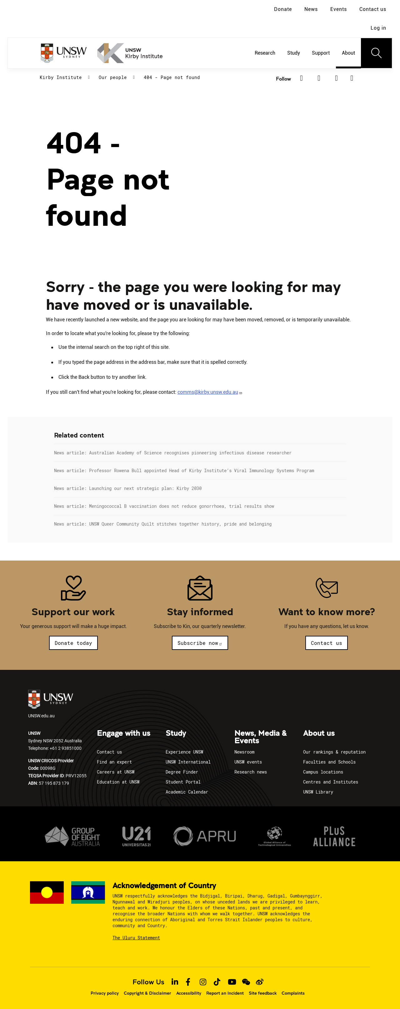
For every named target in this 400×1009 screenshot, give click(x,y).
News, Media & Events (260, 737)
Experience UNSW (184, 752)
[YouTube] (336, 78)
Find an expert (114, 762)
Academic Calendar (187, 792)
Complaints (293, 993)
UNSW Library (318, 792)
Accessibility (188, 993)
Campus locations (323, 772)
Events (338, 9)
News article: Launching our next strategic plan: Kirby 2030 (128, 488)
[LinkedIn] (319, 78)
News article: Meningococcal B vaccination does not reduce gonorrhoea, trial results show (164, 506)
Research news (250, 772)
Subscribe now (200, 643)
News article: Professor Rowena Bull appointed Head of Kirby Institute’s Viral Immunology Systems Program (184, 470)
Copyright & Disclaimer (147, 993)
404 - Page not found (172, 77)
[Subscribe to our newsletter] (352, 78)
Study (176, 734)
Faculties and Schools (329, 762)
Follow (283, 79)
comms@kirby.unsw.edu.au (210, 392)
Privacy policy (105, 993)
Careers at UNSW (115, 772)
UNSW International (188, 762)
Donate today (73, 643)
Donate (283, 9)
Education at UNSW (118, 782)
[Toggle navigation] (376, 53)
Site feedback (263, 993)
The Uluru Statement (136, 938)
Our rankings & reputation (334, 752)
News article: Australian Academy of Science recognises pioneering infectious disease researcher (173, 453)
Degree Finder (182, 772)
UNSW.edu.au (50, 704)
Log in (378, 28)
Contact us (372, 9)
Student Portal (183, 782)
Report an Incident (225, 993)
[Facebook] (301, 78)
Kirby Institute (61, 77)
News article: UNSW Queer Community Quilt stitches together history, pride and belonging (163, 524)
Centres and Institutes (330, 782)
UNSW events (248, 762)
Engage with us (123, 734)
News (311, 9)
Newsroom (244, 752)
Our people (113, 77)
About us (319, 734)
